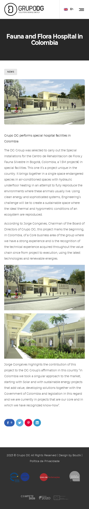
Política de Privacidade (45, 461)
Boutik (76, 455)
